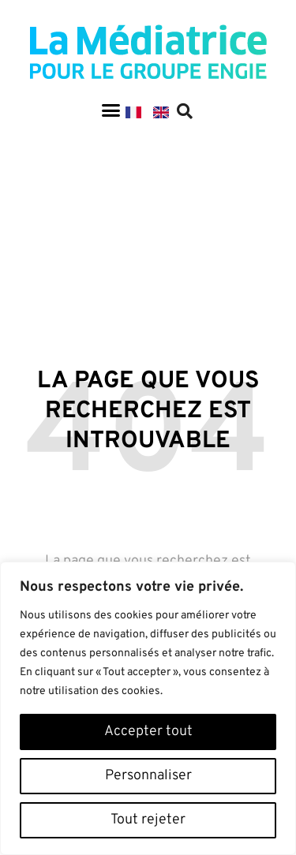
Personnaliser (148, 776)
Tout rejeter (148, 820)
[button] (111, 110)
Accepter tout (148, 731)
